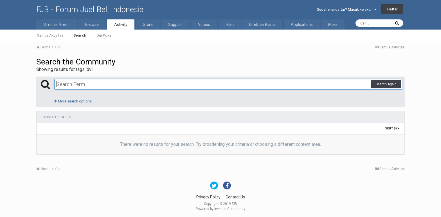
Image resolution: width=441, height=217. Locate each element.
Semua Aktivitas (50, 35)
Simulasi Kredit (56, 24)
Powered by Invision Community (220, 209)
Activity (120, 24)
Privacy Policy (208, 197)
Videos (204, 24)
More (333, 24)
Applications (302, 24)
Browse (92, 24)
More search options (73, 101)
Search (79, 35)
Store (148, 24)
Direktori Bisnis (262, 24)
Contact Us (235, 197)
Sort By (392, 128)
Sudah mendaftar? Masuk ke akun (346, 9)
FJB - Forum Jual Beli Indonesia (90, 9)
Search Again (386, 84)
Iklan (230, 24)
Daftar (392, 9)
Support (175, 24)
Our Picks (104, 35)
